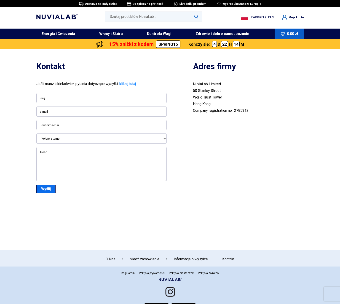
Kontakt (228, 259)
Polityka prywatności (152, 273)
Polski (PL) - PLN (257, 17)
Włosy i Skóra (111, 34)
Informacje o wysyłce (191, 259)
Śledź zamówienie (144, 259)
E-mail (44, 111)
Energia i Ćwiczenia (58, 34)
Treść (43, 152)
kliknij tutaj (127, 84)
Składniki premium (189, 3)
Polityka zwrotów (208, 273)
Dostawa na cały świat (98, 3)
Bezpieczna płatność (145, 3)
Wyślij (46, 189)
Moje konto (293, 17)
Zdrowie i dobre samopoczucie (222, 34)
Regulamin (128, 273)
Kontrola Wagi (159, 34)
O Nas (110, 259)
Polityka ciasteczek (181, 273)
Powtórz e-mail (49, 125)
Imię (42, 98)
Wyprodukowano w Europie (239, 3)
